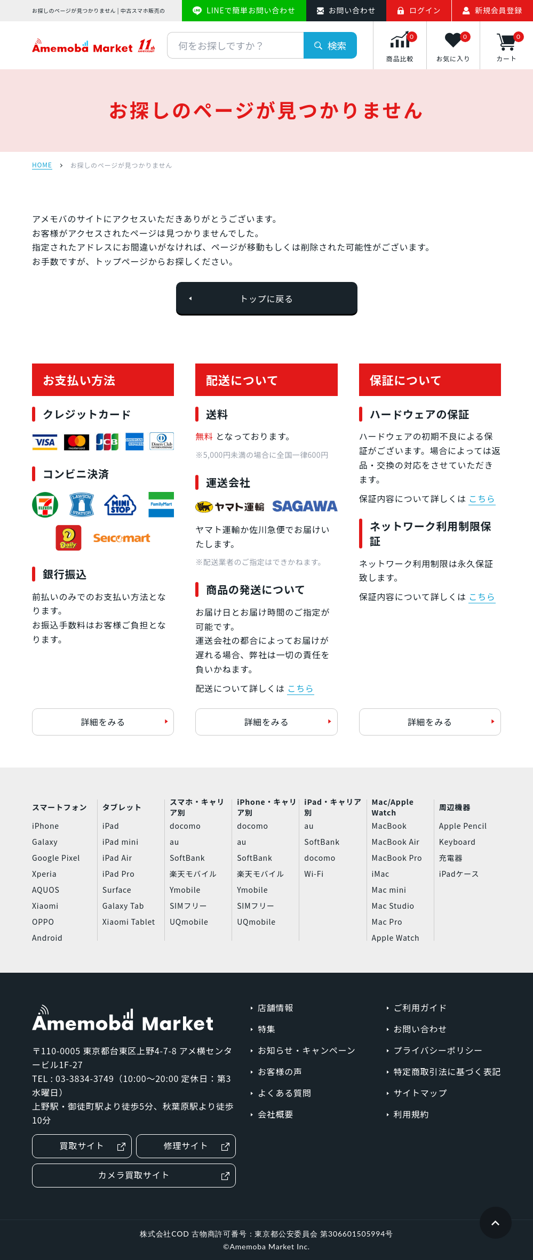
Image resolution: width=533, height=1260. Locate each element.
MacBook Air (396, 841)
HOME (42, 165)
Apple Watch (396, 937)
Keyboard (457, 841)
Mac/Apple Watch (393, 807)
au (174, 841)
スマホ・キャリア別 (197, 807)
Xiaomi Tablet (128, 921)
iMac (380, 873)
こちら (300, 688)
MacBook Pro (397, 857)
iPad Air (117, 857)
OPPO (43, 921)
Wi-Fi (314, 873)
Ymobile (185, 889)
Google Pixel (56, 857)
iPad (111, 825)
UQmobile (189, 921)
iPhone (45, 825)
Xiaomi (45, 905)
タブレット (122, 807)
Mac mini (389, 889)
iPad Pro (118, 873)
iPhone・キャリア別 (267, 807)
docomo (185, 825)
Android (47, 937)
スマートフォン (59, 807)
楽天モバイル (193, 873)
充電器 (451, 857)
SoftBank (187, 857)
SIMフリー (189, 905)
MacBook (389, 825)
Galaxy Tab (123, 905)
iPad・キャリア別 (332, 807)
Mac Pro (387, 921)
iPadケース (459, 873)
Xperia (44, 873)
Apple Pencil (463, 825)
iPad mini (120, 841)
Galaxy (45, 841)
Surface (116, 889)
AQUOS (46, 889)
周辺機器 (455, 807)
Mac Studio (393, 905)
